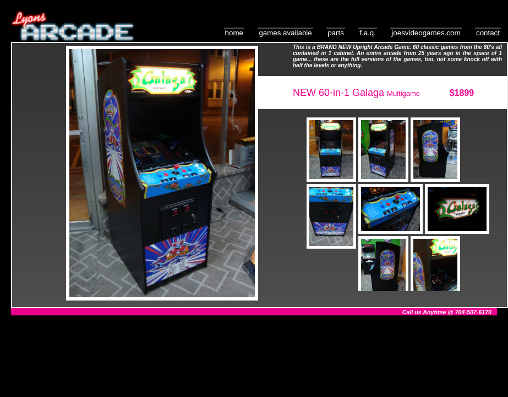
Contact (488, 33)
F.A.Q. (367, 33)
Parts (335, 33)
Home (234, 33)
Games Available (285, 33)
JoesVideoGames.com (425, 33)
